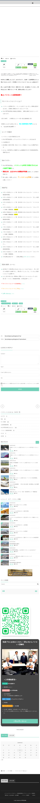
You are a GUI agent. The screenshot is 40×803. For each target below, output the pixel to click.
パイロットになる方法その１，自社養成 (19, 525)
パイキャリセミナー (6, 303)
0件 (3, 58)
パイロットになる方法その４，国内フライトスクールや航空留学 (24, 537)
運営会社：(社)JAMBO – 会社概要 (12, 795)
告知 (3, 419)
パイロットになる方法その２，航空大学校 (19, 511)
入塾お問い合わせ (20, 721)
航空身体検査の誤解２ (14, 543)
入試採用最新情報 (6, 425)
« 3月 (2, 759)
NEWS (33, 795)
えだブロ (4, 416)
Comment (3, 353)
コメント (4, 306)
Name (2, 366)
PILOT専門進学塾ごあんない (9, 427)
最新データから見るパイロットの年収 (18, 504)
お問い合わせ (26, 256)
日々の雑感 (3, 61)
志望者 (21, 303)
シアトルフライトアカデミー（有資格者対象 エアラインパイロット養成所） (20, 793)
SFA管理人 (14, 58)
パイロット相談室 (25, 795)
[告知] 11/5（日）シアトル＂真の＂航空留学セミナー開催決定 (23, 491)
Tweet (4, 67)
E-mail (2, 372)
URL (2, 378)
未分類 (3, 436)
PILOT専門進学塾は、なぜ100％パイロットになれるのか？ (23, 550)
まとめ (3, 433)
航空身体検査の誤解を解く (16, 562)
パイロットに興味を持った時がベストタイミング (21, 556)
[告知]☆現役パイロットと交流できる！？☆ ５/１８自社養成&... (24, 477)
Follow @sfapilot (20, 729)
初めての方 (15, 303)
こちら (23, 283)
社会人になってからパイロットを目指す (19, 531)
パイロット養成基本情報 (8, 430)
